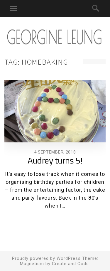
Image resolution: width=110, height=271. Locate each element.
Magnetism (32, 263)
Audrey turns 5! (55, 161)
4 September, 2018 (55, 152)
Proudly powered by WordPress (46, 258)
